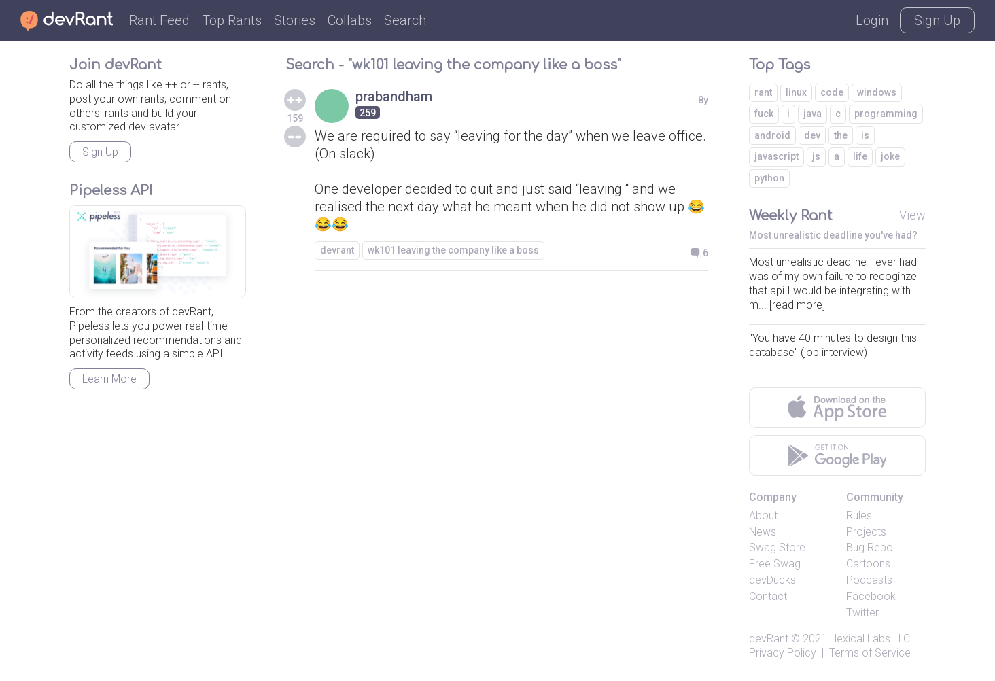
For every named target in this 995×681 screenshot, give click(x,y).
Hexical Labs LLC (870, 638)
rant (763, 92)
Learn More (109, 378)
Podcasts (869, 580)
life (860, 156)
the (841, 135)
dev (812, 135)
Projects (866, 531)
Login (872, 20)
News (762, 531)
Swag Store (777, 547)
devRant (768, 638)
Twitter (862, 612)
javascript (776, 156)
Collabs (350, 20)
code (831, 92)
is (865, 135)
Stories (294, 20)
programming (886, 113)
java (812, 113)
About (763, 515)
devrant (337, 250)
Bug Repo (869, 547)
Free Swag (775, 563)
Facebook (871, 596)
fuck (763, 113)
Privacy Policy (782, 652)
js (816, 156)
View (912, 215)
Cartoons (868, 563)
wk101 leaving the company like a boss (453, 250)
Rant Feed (159, 20)
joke (890, 156)
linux (796, 92)
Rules (859, 515)
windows (876, 92)
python (769, 178)
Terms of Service (870, 652)
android (772, 135)
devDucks (772, 580)
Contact (768, 596)
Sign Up (937, 20)
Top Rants (232, 20)
